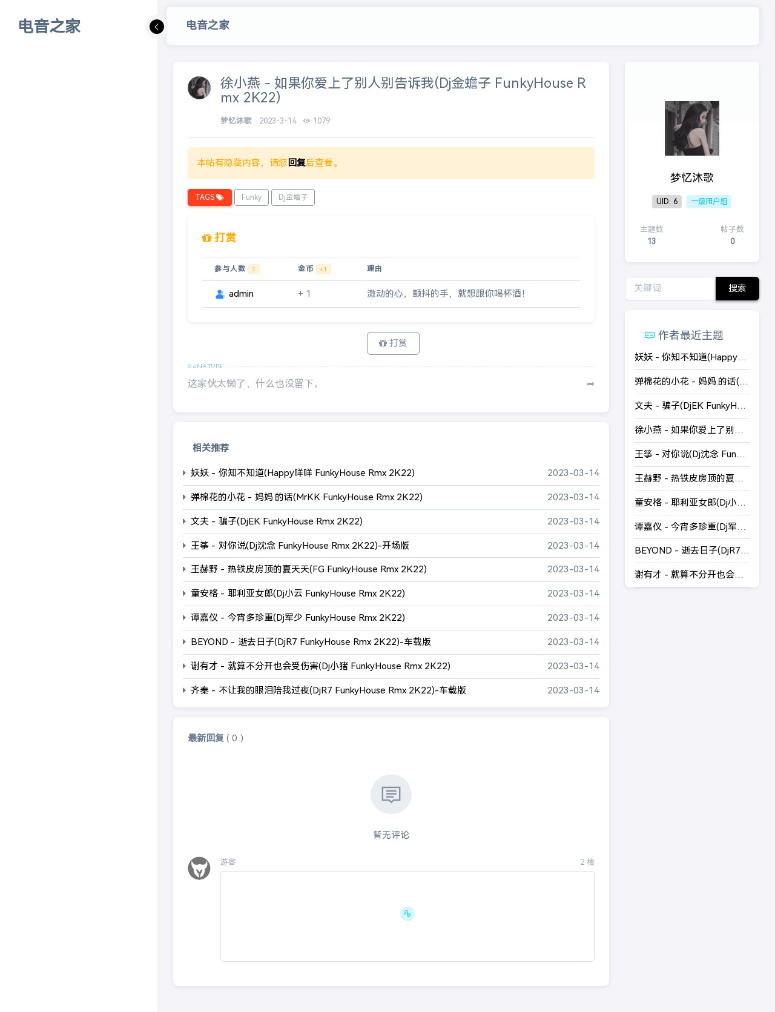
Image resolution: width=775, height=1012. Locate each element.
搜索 (737, 288)
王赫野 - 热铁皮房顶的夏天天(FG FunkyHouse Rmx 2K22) (309, 569)
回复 (297, 162)
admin (234, 293)
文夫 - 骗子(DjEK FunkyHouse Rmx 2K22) (277, 521)
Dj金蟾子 (293, 197)
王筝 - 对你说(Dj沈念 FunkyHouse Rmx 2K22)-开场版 (300, 545)
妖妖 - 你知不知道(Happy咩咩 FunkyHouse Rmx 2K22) (303, 473)
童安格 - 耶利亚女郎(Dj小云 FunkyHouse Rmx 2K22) (298, 594)
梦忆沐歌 (237, 120)
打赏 (393, 343)
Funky (252, 197)
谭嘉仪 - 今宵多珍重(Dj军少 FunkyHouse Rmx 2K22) (298, 618)
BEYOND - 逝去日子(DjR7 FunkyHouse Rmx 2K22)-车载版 (311, 642)
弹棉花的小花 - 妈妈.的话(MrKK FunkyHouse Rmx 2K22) (307, 497)
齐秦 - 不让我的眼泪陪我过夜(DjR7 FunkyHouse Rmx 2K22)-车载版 (328, 691)
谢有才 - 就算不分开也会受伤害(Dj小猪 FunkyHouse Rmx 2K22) (320, 666)
